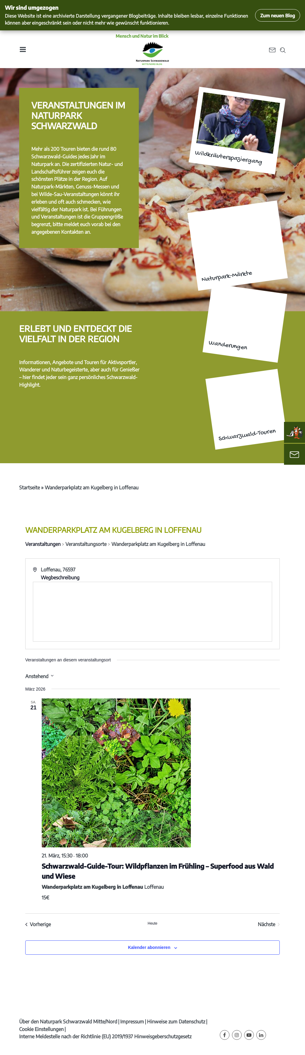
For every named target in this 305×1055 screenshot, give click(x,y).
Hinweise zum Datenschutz (176, 1022)
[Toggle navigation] (22, 49)
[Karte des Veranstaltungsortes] (152, 611)
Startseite (29, 487)
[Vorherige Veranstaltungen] (38, 924)
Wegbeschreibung (60, 577)
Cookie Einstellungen (41, 1029)
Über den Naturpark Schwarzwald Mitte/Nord (68, 1022)
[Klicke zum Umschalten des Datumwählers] (39, 676)
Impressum (132, 1022)
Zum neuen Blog (277, 15)
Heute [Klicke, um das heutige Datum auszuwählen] (152, 923)
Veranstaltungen (43, 544)
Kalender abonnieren (149, 947)
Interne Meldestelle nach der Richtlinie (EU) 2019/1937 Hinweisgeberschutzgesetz (105, 1036)
